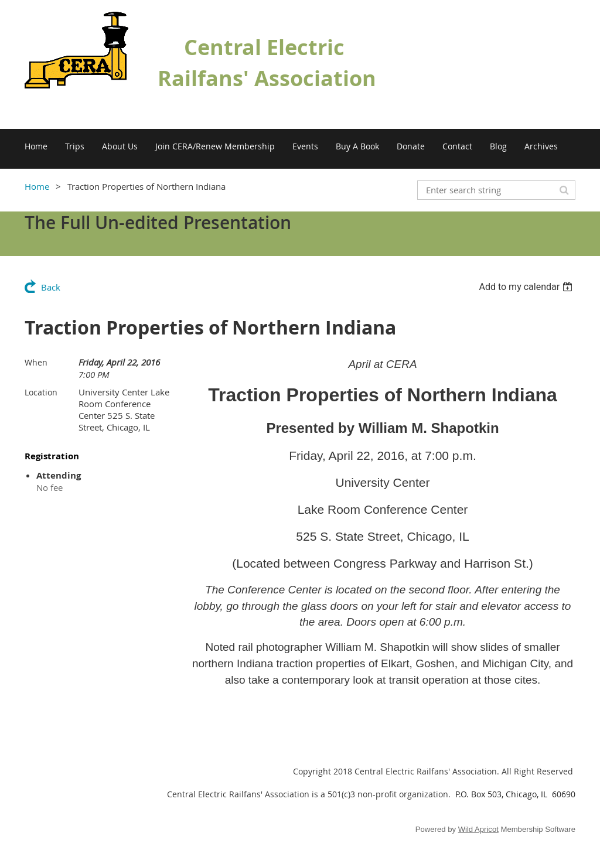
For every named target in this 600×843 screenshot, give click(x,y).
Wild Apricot (478, 829)
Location (41, 392)
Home (37, 186)
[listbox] (527, 286)
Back (50, 287)
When (36, 362)
